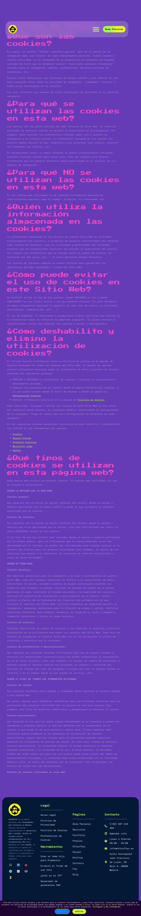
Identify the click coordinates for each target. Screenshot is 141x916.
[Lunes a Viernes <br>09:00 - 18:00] (106, 841)
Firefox (18, 434)
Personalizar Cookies (27, 395)
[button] (96, 29)
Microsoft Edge (22, 446)
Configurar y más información (106, 906)
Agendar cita (118, 833)
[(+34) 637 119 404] (106, 826)
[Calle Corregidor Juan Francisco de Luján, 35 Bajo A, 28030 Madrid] (106, 862)
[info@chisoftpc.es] (106, 848)
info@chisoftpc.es (122, 848)
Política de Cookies (91, 399)
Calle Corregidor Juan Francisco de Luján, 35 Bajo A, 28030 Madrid (121, 862)
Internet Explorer (25, 442)
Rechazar (62, 911)
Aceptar (79, 911)
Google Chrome (22, 438)
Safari (17, 450)
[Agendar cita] (106, 833)
